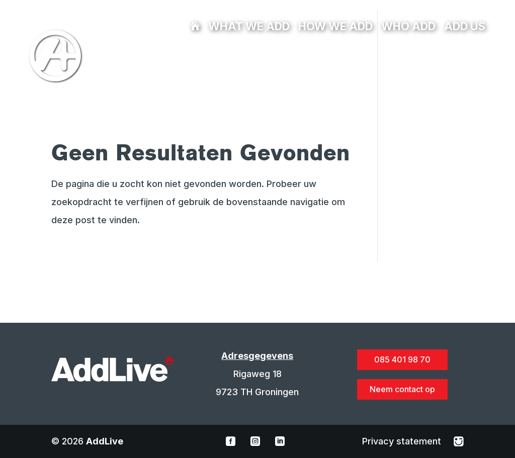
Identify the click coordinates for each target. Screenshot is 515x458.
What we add (249, 28)
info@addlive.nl (174, 58)
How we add (335, 28)
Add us (464, 28)
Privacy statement (403, 441)
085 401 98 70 (151, 58)
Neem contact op (402, 389)
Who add (408, 28)
